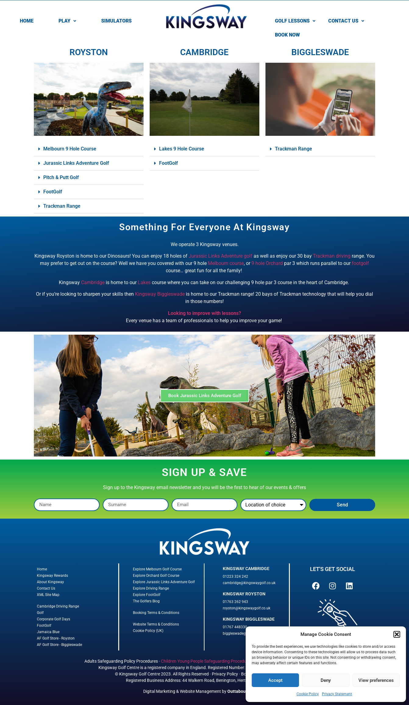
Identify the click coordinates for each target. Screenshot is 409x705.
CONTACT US (346, 21)
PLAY (67, 21)
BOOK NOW (287, 35)
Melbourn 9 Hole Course (69, 149)
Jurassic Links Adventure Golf (76, 163)
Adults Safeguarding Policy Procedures (121, 661)
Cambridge (93, 282)
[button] (397, 634)
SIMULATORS (116, 21)
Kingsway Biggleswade (160, 294)
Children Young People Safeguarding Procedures (206, 661)
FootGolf (52, 192)
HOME (27, 21)
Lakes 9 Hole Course (181, 149)
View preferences (376, 680)
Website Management (200, 691)
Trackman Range (61, 206)
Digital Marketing (159, 691)
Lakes (144, 282)
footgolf (360, 263)
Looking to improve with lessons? (204, 313)
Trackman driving (331, 256)
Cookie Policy (308, 694)
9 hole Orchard (267, 263)
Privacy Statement (337, 694)
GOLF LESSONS (295, 21)
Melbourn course (226, 263)
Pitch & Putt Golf (61, 177)
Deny (326, 680)
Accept (275, 680)
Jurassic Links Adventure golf (220, 256)
